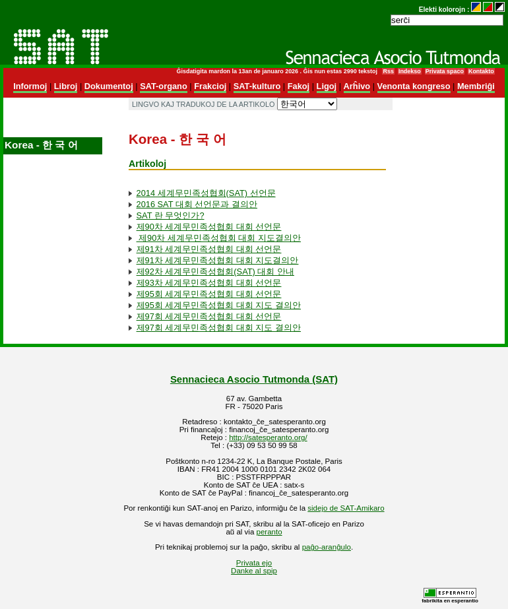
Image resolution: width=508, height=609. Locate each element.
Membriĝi (476, 86)
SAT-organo (163, 86)
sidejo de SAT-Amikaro (345, 508)
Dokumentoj (108, 86)
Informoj (30, 86)
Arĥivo (357, 86)
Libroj (66, 86)
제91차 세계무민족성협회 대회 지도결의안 (218, 260)
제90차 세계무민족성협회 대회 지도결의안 (219, 238)
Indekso (409, 71)
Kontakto (481, 71)
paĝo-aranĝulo (326, 547)
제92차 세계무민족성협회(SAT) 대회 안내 (215, 271)
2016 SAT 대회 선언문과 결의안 (197, 204)
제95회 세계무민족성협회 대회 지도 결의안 (219, 305)
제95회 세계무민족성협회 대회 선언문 (209, 294)
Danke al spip (254, 571)
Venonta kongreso (414, 86)
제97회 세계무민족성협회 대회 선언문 (209, 316)
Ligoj (327, 86)
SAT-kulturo (257, 86)
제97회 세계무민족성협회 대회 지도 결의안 (219, 328)
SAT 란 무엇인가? (171, 215)
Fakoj (298, 86)
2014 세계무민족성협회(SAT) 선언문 (206, 193)
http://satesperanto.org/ (268, 437)
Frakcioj (210, 86)
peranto (269, 532)
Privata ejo (254, 563)
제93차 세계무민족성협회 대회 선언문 (209, 283)
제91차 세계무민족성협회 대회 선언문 (209, 249)
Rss (388, 71)
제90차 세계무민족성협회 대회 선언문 (209, 227)
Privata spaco (445, 71)
